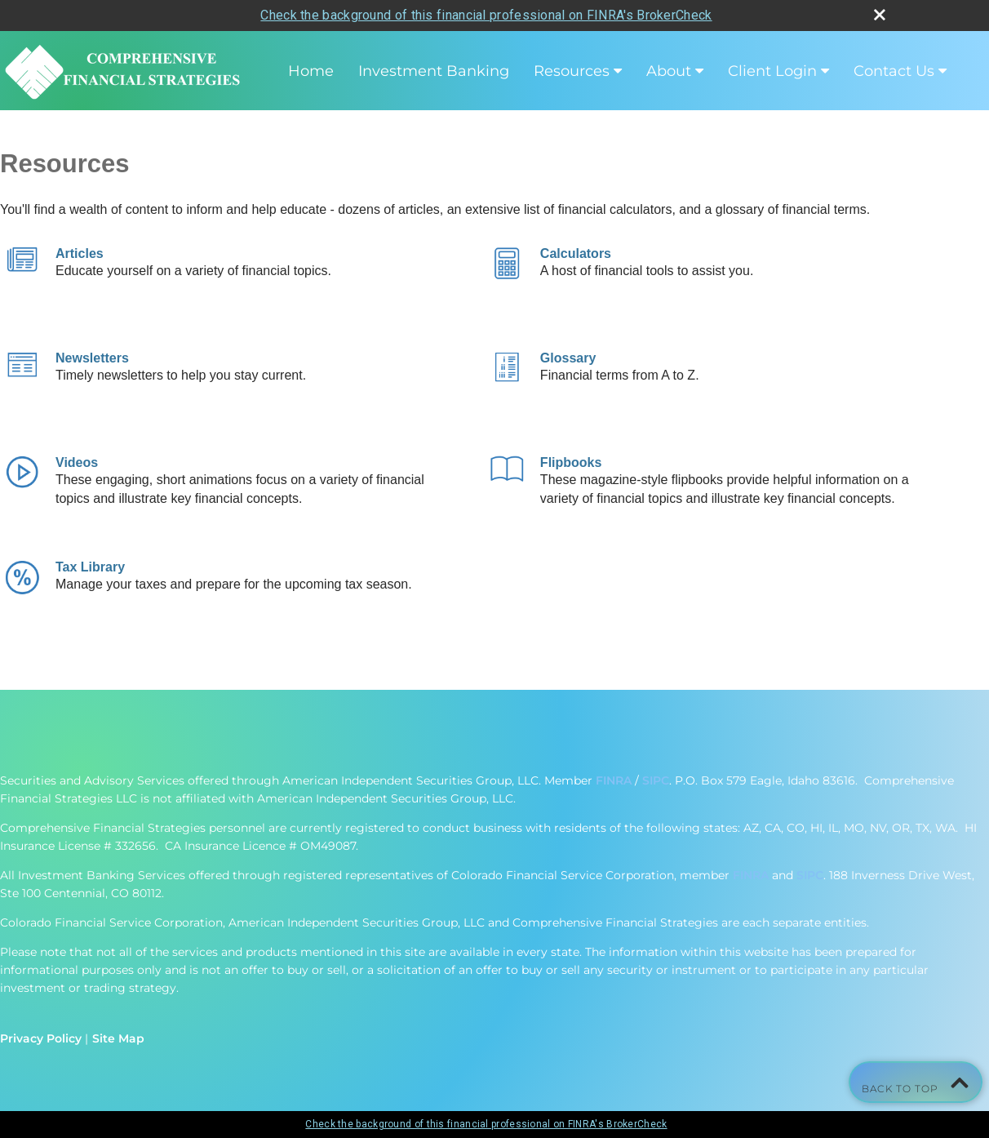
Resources (572, 71)
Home (311, 71)
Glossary (568, 358)
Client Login (772, 71)
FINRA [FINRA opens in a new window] (614, 780)
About (668, 71)
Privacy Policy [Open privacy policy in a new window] (41, 1038)
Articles (79, 253)
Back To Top (915, 1082)
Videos (76, 462)
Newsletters (92, 358)
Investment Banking (433, 71)
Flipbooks (571, 462)
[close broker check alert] (879, 14)
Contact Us (894, 71)
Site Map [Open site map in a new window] (118, 1038)
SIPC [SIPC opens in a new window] (655, 780)
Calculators (575, 253)
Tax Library (90, 567)
